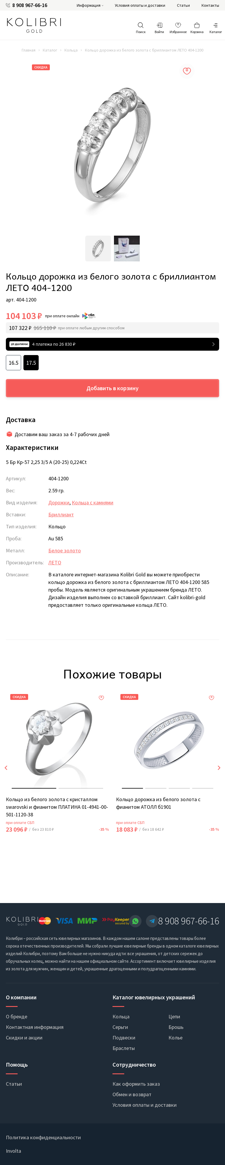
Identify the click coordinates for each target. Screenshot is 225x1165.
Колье (175, 1037)
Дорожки (58, 502)
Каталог (50, 50)
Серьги (120, 1027)
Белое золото (64, 550)
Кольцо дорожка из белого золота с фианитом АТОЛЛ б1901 (158, 803)
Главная (28, 50)
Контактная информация (35, 1027)
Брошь (175, 1027)
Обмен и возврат (131, 1094)
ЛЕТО (54, 562)
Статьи (183, 5)
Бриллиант (61, 514)
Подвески (123, 1037)
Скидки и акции (24, 1037)
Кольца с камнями (92, 502)
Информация (88, 5)
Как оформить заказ (136, 1083)
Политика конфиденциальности (43, 1137)
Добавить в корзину (112, 388)
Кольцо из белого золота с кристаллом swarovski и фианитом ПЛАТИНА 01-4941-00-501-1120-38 (57, 807)
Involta (13, 1150)
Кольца (71, 50)
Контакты (210, 5)
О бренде (16, 1016)
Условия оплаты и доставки (140, 5)
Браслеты (123, 1048)
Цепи (174, 1016)
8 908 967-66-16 (29, 5)
